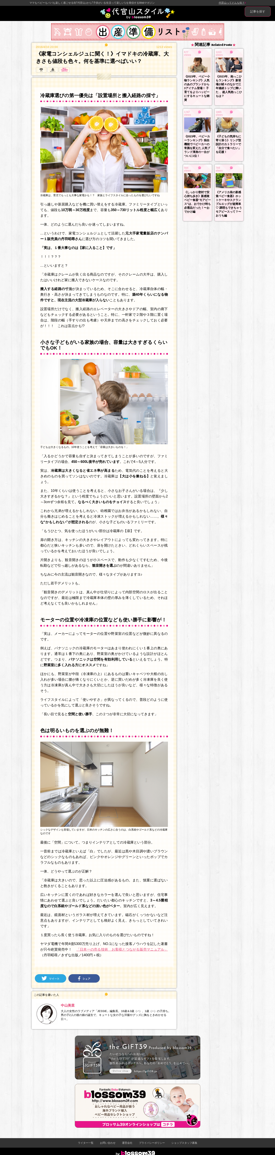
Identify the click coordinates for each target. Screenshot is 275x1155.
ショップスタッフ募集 (184, 1142)
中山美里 (68, 1005)
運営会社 (127, 1142)
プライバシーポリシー (152, 1142)
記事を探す (257, 11)
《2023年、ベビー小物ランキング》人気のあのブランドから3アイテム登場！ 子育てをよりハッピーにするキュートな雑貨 (197, 88)
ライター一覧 (85, 1142)
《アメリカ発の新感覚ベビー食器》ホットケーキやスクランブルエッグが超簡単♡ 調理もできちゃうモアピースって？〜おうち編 (229, 204)
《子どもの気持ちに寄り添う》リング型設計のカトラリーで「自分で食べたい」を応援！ (228, 144)
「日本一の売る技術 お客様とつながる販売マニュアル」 (122, 949)
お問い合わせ (108, 1142)
